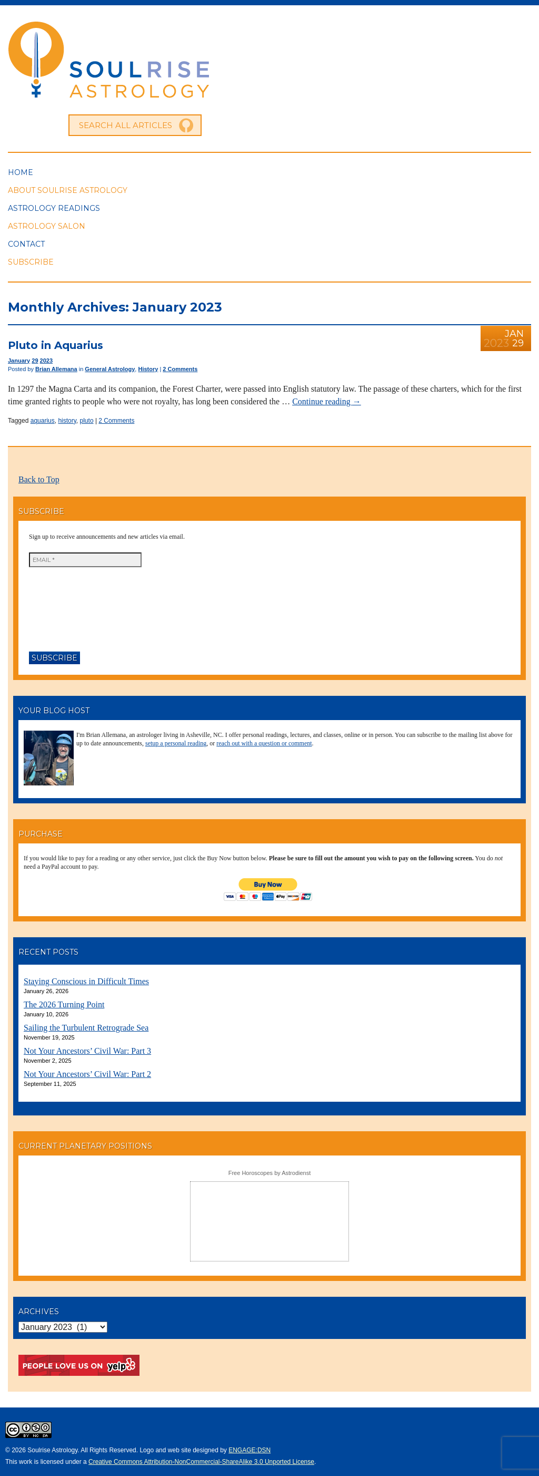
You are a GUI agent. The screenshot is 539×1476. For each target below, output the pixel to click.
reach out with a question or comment (264, 743)
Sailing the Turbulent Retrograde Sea (86, 1027)
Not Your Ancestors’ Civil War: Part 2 (87, 1074)
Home (20, 172)
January (19, 360)
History (148, 369)
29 (35, 360)
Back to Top (38, 479)
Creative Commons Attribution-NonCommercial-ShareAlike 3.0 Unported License (201, 1461)
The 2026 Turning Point (64, 1004)
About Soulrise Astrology (67, 190)
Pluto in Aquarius (55, 345)
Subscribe (31, 262)
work (25, 1461)
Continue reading (326, 401)
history (67, 420)
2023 (46, 360)
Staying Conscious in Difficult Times (86, 981)
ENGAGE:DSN (249, 1450)
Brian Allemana (56, 369)
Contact (26, 244)
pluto (87, 420)
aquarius (43, 420)
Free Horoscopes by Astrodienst (269, 1173)
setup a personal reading (175, 743)
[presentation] (72, 605)
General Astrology (110, 369)
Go (186, 125)
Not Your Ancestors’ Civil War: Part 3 (87, 1050)
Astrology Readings (54, 208)
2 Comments (180, 369)
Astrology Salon (46, 226)
